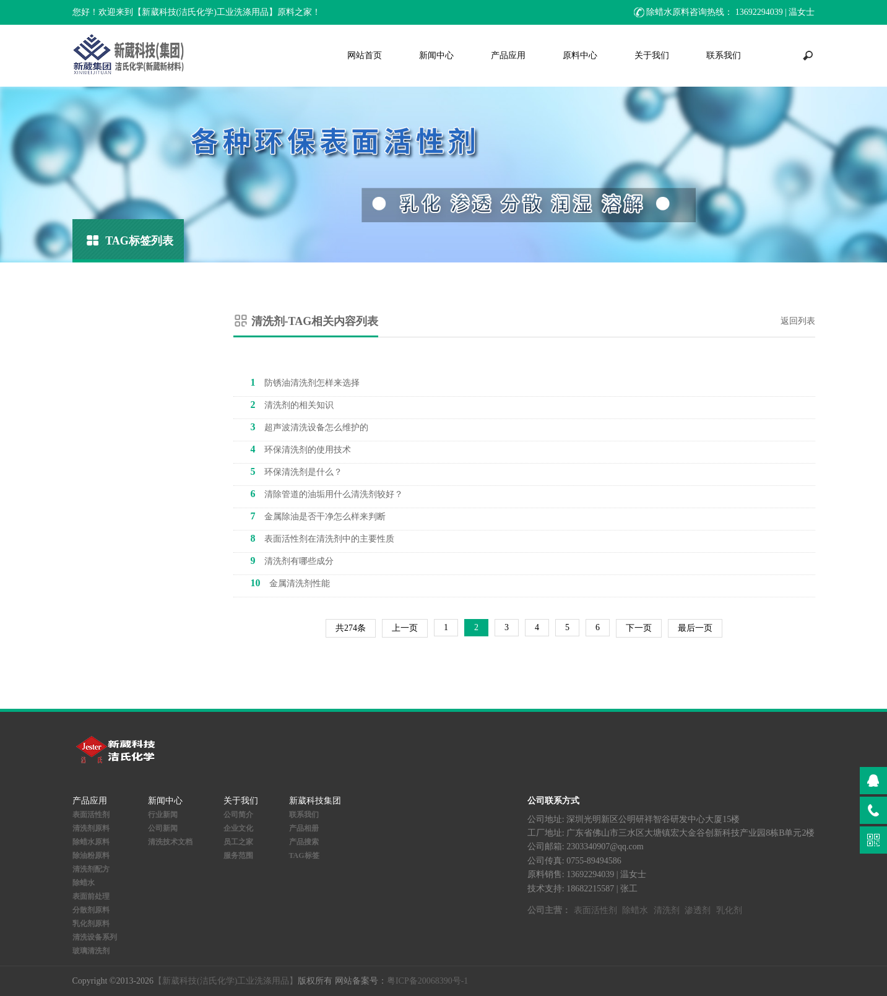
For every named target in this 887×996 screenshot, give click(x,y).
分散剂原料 (91, 910)
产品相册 (304, 828)
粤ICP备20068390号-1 (427, 980)
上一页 (405, 628)
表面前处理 (91, 896)
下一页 (639, 628)
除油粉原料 (91, 855)
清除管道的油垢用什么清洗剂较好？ (327, 493)
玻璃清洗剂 (91, 950)
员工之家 (238, 842)
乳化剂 (729, 910)
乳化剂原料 (91, 923)
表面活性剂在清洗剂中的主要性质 (322, 538)
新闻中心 (436, 55)
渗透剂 (698, 910)
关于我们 (651, 55)
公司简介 (238, 814)
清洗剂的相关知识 (292, 404)
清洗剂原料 (91, 828)
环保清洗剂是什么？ (296, 471)
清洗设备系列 (94, 937)
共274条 (350, 628)
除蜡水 (83, 882)
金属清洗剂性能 (290, 583)
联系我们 (723, 55)
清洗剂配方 (91, 869)
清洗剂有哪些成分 (292, 560)
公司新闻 (163, 828)
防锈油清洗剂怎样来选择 (305, 382)
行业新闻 (163, 814)
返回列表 (798, 321)
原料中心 (580, 55)
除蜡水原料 (91, 842)
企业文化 (238, 828)
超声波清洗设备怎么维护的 (309, 427)
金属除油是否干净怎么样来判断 (318, 516)
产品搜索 (304, 842)
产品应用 (508, 55)
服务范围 (238, 855)
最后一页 (695, 628)
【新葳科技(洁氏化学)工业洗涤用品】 (226, 980)
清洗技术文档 (170, 842)
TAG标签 (304, 855)
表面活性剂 (91, 814)
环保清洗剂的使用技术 (301, 449)
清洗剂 (667, 910)
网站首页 (364, 55)
